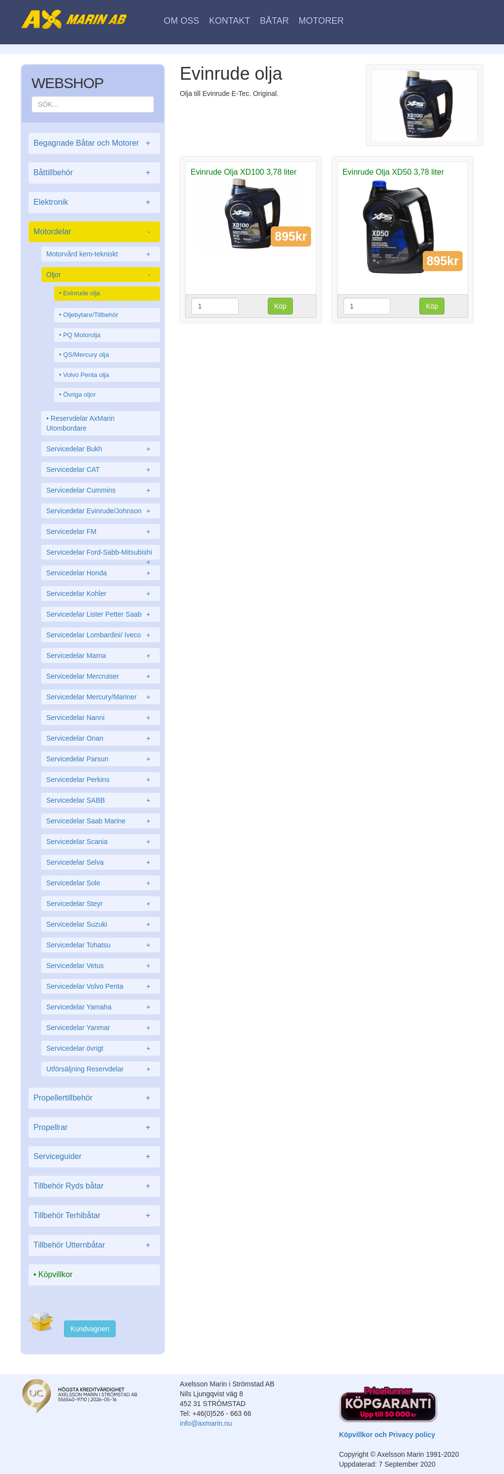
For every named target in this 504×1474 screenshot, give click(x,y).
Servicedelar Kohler (100, 593)
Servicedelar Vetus (100, 966)
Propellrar (94, 1127)
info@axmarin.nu (206, 1423)
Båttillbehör (94, 173)
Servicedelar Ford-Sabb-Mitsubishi (100, 554)
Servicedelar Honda (100, 573)
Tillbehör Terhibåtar (94, 1216)
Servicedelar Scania (100, 842)
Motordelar (94, 232)
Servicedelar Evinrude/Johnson (100, 511)
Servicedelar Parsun (100, 759)
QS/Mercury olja (86, 354)
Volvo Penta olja (86, 374)
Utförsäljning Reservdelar (100, 1069)
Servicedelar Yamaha (100, 1007)
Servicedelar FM (100, 531)
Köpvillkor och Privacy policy (387, 1435)
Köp (280, 306)
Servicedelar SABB (100, 800)
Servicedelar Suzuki (100, 924)
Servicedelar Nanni (100, 717)
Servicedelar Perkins (100, 779)
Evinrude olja (81, 293)
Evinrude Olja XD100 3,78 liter (243, 172)
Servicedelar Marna (100, 655)
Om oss (181, 21)
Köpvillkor (55, 1274)
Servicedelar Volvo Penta (100, 986)
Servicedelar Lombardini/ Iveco (100, 635)
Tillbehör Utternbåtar (94, 1245)
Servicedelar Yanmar (100, 1028)
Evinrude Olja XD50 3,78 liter (393, 172)
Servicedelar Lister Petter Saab (100, 614)
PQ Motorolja (81, 335)
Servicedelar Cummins (100, 490)
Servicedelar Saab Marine (100, 821)
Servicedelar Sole (100, 883)
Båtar (274, 21)
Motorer (321, 21)
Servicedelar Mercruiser (100, 676)
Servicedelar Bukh (100, 449)
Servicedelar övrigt (100, 1048)
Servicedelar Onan (100, 738)
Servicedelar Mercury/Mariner (100, 697)
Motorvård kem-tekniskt (100, 254)
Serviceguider (94, 1156)
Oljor (100, 275)
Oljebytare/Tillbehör (90, 314)
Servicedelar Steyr (100, 904)
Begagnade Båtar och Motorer (94, 143)
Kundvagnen (89, 1329)
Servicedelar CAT (100, 469)
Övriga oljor (79, 394)
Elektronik (94, 202)
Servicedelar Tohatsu (100, 945)
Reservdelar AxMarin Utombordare (80, 423)
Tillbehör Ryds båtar (94, 1186)
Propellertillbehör (94, 1098)
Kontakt (229, 21)
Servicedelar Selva (100, 862)
